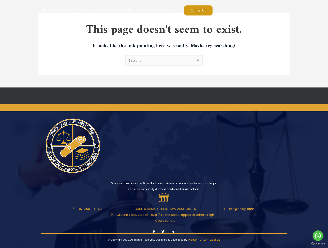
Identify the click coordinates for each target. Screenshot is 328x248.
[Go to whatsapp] (318, 235)
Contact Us (198, 10)
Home (47, 10)
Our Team (83, 10)
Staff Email (164, 10)
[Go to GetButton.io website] (318, 243)
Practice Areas (106, 10)
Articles (144, 10)
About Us (63, 10)
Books (128, 10)
